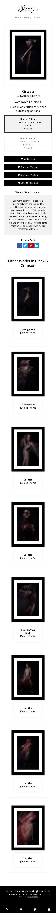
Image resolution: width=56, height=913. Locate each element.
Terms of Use (11, 894)
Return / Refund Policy (28, 894)
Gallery (28, 17)
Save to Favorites (28, 182)
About (37, 17)
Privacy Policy (44, 894)
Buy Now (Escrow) (28, 167)
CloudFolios (33, 897)
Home (18, 17)
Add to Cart (28, 159)
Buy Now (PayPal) (28, 175)
